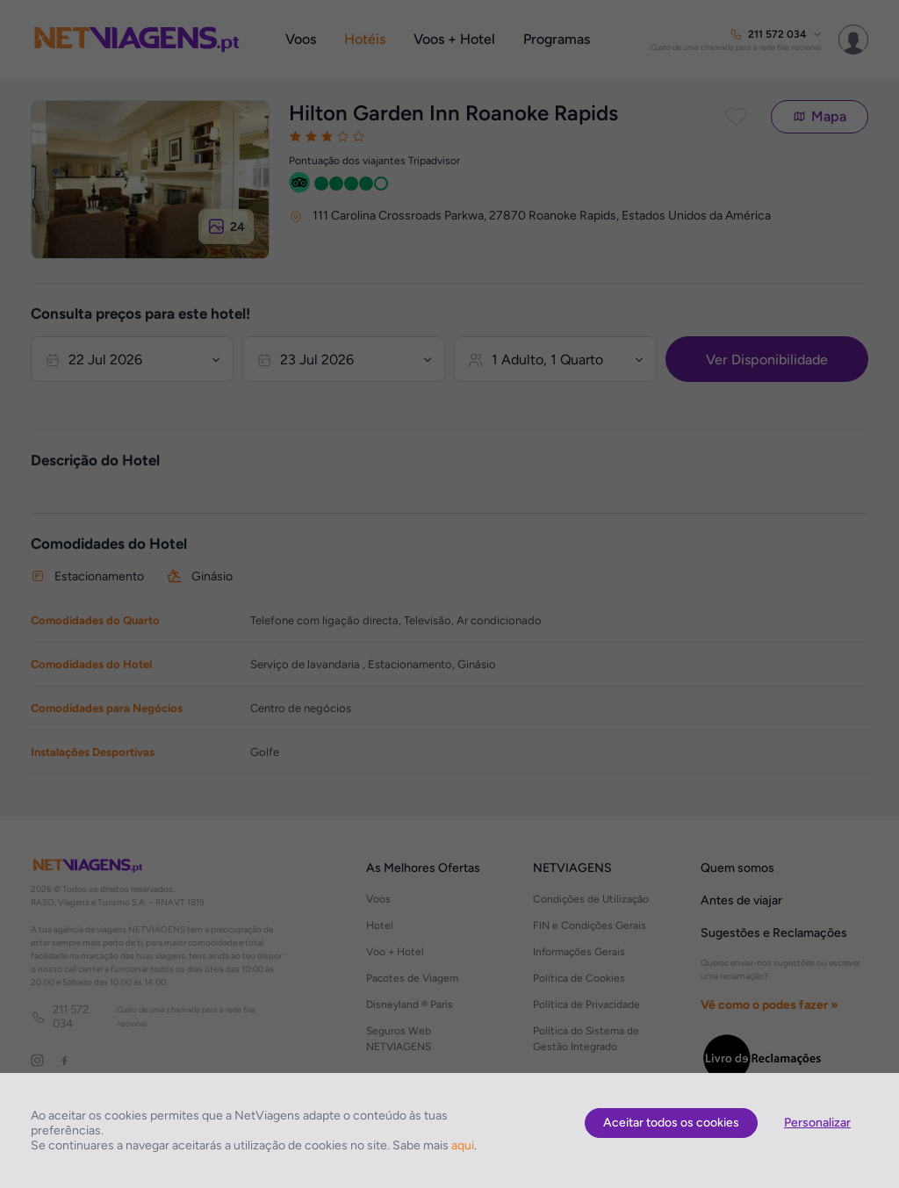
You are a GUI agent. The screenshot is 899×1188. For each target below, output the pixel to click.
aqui (462, 1145)
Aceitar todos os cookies (671, 1122)
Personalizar (817, 1122)
